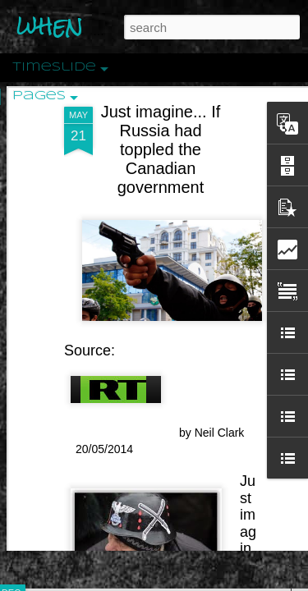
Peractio (70, 381)
